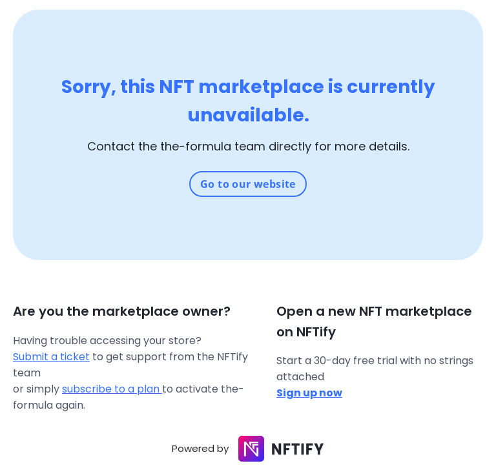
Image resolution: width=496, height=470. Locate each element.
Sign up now (309, 392)
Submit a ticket (51, 356)
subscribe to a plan (112, 389)
